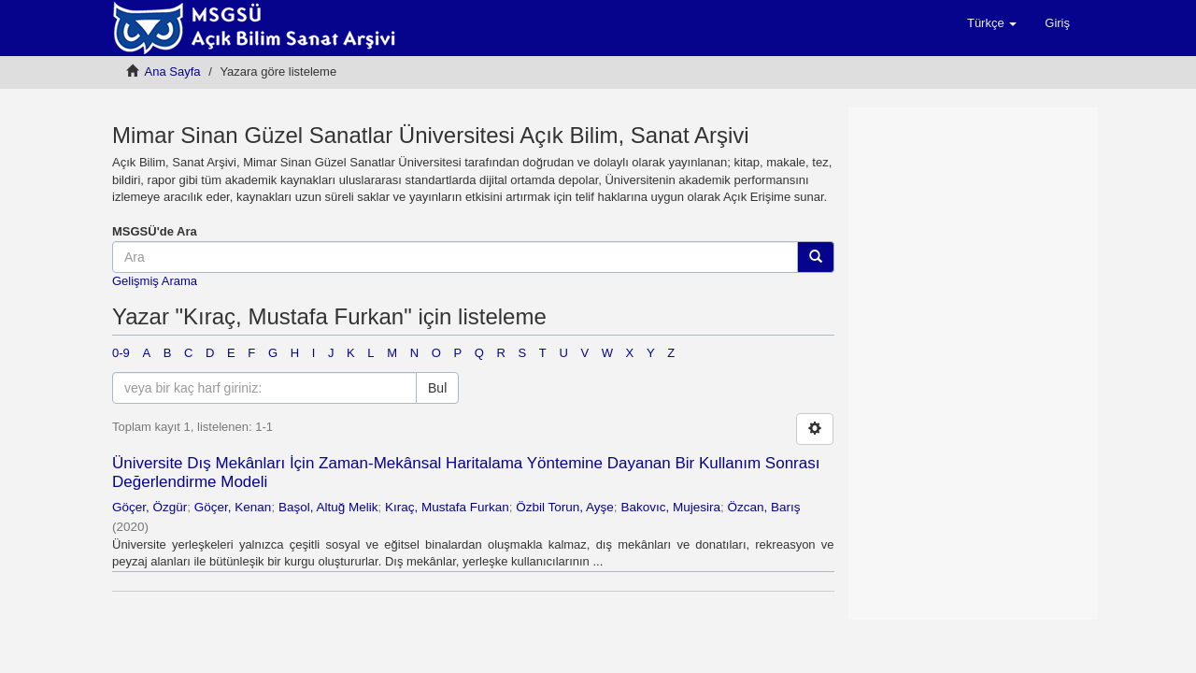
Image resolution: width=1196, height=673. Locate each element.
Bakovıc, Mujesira (670, 507)
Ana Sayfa (173, 71)
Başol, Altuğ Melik (328, 507)
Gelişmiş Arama (154, 281)
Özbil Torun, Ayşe (565, 507)
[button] (992, 23)
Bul (437, 387)
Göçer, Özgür (149, 507)
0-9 (121, 353)
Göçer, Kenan (233, 507)
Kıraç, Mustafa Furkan (447, 507)
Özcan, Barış (763, 507)
